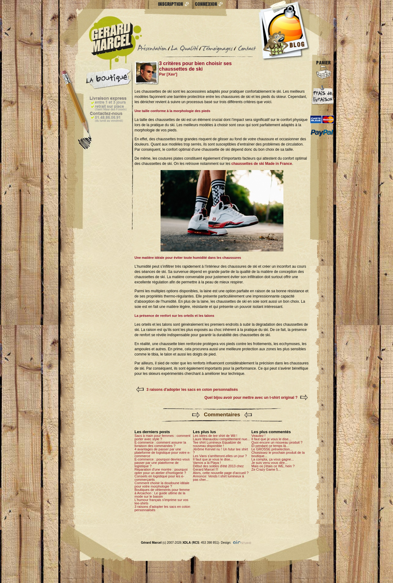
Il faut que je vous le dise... (213, 459)
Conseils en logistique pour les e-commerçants (159, 477)
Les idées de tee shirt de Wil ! (215, 435)
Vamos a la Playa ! (207, 462)
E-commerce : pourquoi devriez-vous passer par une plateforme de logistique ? (162, 462)
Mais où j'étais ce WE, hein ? (273, 466)
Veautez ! (258, 435)
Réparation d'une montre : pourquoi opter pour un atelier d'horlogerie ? (161, 471)
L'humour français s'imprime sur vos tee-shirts (161, 501)
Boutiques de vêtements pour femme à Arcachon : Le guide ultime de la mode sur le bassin (162, 493)
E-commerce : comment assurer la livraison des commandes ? (160, 444)
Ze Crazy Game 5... (266, 469)
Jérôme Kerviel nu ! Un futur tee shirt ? (220, 450)
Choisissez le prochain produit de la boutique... (278, 454)
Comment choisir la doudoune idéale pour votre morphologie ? (161, 484)
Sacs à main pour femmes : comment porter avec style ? (162, 437)
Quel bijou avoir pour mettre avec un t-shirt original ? (251, 397)
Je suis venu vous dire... (269, 462)
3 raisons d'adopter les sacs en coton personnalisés (192, 389)
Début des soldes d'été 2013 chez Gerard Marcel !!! (218, 467)
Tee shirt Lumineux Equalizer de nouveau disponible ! (217, 444)
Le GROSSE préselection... (272, 449)
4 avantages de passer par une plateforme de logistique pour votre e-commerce (162, 452)
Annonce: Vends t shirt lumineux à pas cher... (218, 477)
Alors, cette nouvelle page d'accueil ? (220, 473)
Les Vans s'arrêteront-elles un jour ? (220, 456)
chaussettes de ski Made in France (261, 163)
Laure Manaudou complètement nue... (221, 439)
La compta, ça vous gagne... (272, 459)
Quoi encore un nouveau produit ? (276, 442)
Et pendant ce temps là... (270, 446)
